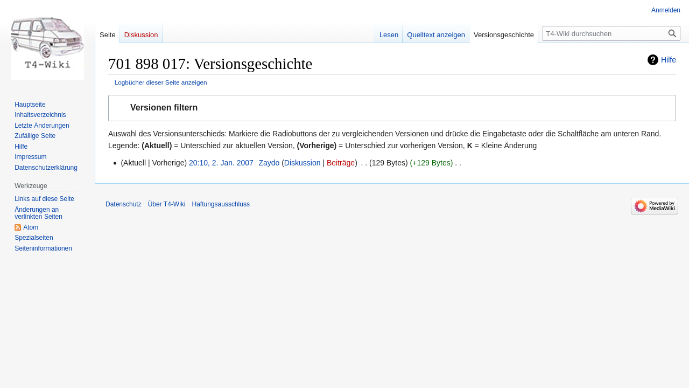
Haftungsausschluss (221, 204)
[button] (392, 108)
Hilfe (668, 60)
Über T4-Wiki (167, 204)
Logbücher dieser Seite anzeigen (161, 82)
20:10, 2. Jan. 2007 (221, 162)
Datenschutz (124, 204)
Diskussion (302, 162)
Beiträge (341, 162)
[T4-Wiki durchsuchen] (611, 33)
